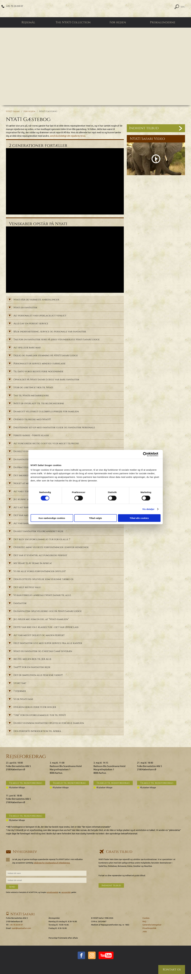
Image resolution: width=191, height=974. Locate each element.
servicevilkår (66, 892)
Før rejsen (118, 22)
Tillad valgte (95, 518)
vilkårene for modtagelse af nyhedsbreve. (52, 863)
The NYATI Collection (73, 22)
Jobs (144, 931)
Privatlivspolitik (149, 928)
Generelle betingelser (151, 925)
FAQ (144, 921)
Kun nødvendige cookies (52, 518)
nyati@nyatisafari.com (21, 928)
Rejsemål (28, 22)
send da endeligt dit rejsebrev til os (67, 136)
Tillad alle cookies (139, 518)
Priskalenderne (162, 22)
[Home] (95, 8)
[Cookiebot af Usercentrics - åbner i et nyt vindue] (147, 454)
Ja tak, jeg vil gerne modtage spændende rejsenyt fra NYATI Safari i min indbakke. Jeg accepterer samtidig (44, 861)
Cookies (145, 918)
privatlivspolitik (52, 892)
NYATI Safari (13, 111)
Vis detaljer (148, 509)
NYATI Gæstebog (48, 111)
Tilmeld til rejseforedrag (25, 783)
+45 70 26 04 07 (14, 6)
